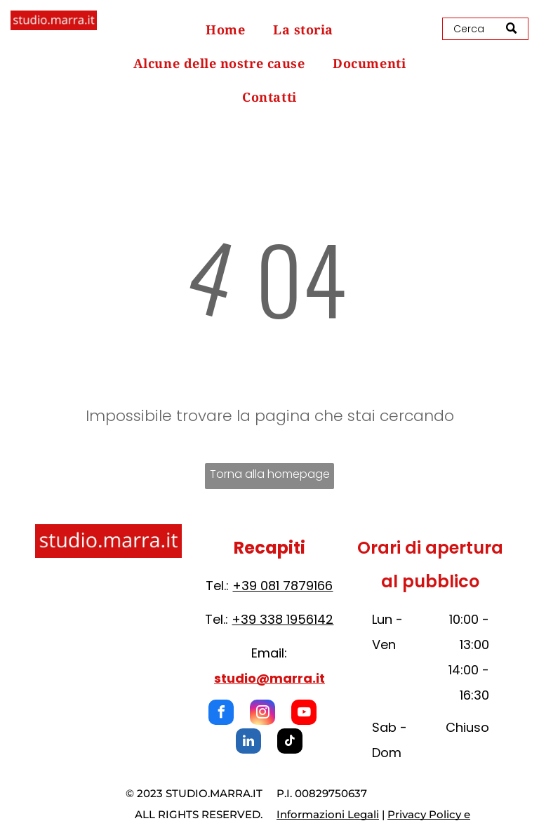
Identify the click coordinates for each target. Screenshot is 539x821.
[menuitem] (225, 29)
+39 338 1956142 (282, 619)
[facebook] (221, 714)
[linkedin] (248, 742)
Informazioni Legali (328, 814)
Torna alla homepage (270, 474)
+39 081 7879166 (282, 585)
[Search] (485, 29)
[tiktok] (289, 742)
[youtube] (304, 714)
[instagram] (262, 714)
